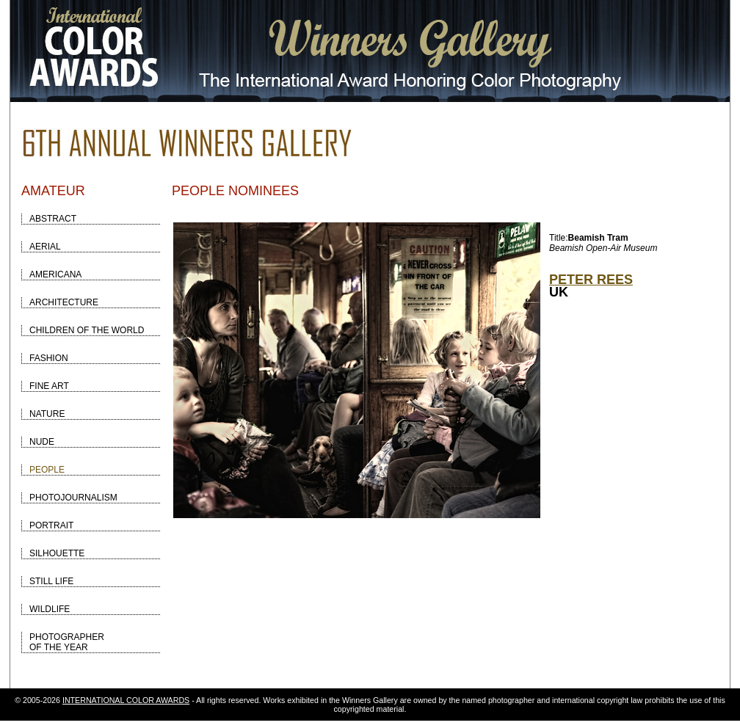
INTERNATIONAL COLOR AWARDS (125, 700)
